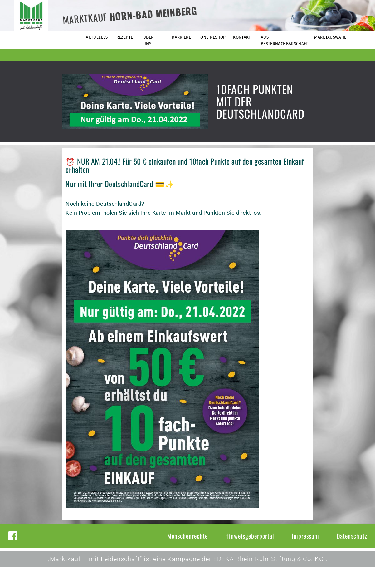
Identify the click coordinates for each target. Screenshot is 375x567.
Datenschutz (352, 535)
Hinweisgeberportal (249, 535)
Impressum (305, 535)
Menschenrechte (187, 535)
